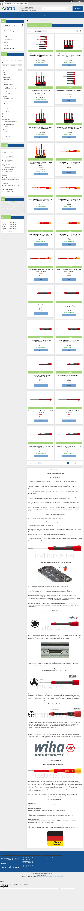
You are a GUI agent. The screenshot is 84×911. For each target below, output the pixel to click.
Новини (6, 34)
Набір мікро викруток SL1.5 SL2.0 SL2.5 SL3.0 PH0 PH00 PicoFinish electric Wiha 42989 (41, 164)
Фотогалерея (8, 39)
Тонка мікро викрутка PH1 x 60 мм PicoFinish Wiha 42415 (40, 411)
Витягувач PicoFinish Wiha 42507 (41, 305)
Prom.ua (50, 873)
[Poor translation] (6, 886)
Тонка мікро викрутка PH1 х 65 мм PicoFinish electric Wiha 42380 (69, 270)
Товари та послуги (17, 15)
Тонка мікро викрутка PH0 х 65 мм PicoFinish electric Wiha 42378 (40, 270)
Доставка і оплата (50, 15)
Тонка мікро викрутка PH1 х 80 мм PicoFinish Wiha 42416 (69, 411)
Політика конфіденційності (56, 876)
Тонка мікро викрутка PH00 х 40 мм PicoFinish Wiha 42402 (69, 341)
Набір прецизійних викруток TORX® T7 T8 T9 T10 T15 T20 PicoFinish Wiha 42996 (69, 128)
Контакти (38, 15)
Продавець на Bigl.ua (42, 875)
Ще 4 (5, 116)
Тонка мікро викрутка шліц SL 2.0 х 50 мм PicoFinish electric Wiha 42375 (40, 200)
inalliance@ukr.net (8, 169)
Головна (4, 15)
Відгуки (6, 42)
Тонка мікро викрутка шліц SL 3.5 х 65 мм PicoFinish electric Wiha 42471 (69, 235)
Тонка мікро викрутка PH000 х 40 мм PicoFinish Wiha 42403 (41, 341)
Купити (41, 65)
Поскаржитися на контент (43, 876)
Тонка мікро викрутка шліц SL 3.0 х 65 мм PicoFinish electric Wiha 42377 (40, 235)
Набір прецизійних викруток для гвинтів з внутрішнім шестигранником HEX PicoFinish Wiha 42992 (69, 55)
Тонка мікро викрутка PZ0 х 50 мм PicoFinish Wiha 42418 (40, 446)
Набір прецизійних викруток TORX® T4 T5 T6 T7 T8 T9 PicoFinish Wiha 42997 (40, 128)
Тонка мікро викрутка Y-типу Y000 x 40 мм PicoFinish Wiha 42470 (69, 305)
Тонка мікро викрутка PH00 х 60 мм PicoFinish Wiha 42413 (40, 376)
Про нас (28, 15)
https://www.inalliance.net (10, 167)
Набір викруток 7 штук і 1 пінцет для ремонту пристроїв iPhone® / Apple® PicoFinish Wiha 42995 (40, 55)
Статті (6, 36)
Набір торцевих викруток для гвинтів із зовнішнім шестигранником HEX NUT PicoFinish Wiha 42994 (41, 92)
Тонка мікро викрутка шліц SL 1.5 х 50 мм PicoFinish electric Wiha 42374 (69, 163)
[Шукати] (66, 8)
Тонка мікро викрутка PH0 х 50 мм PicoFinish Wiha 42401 (69, 376)
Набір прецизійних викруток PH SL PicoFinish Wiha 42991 (69, 91)
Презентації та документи (11, 31)
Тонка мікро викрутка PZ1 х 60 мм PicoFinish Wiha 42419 (69, 446)
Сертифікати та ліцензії (11, 28)
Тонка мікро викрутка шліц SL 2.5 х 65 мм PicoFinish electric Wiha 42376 (69, 200)
